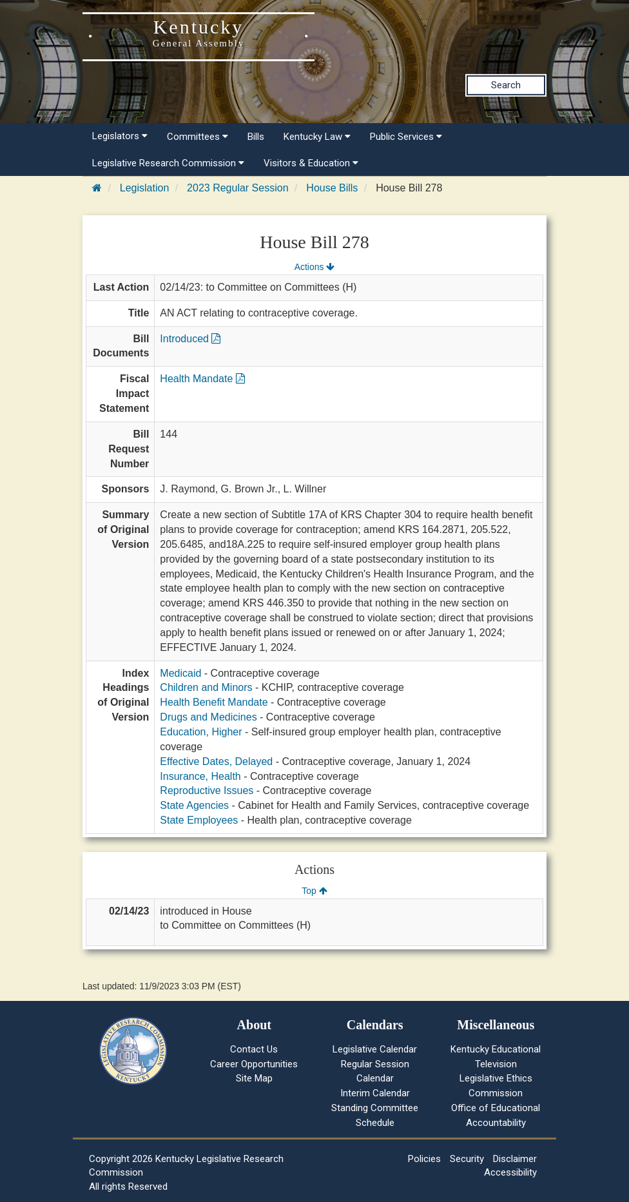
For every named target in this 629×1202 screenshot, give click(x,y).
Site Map (254, 1078)
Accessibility (510, 1172)
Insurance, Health (200, 776)
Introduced (190, 338)
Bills (255, 136)
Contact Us (254, 1049)
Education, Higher (201, 731)
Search (506, 85)
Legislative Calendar (375, 1049)
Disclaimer (515, 1159)
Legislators (120, 136)
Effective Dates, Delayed (216, 761)
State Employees (199, 820)
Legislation (144, 187)
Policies (424, 1159)
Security (467, 1159)
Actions (314, 267)
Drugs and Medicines (208, 717)
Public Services (406, 136)
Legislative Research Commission (168, 163)
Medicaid (180, 673)
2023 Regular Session (237, 187)
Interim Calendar (375, 1093)
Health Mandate (202, 378)
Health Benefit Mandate (213, 702)
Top (314, 891)
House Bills (332, 187)
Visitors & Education (311, 163)
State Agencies (194, 805)
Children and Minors (206, 687)
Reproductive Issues (206, 790)
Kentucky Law (317, 136)
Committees (197, 136)
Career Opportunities (254, 1064)
